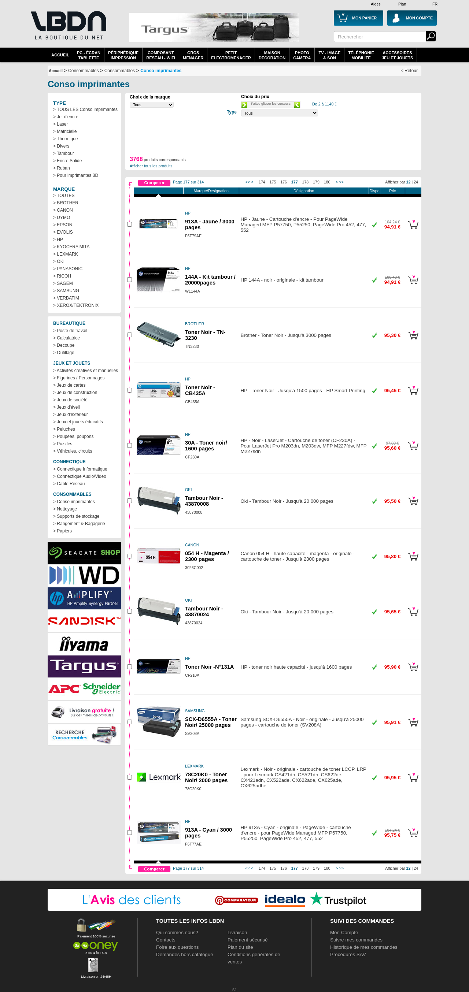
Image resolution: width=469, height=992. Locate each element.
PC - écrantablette (88, 55)
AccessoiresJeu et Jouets (397, 55)
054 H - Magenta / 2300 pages (207, 556)
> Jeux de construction (75, 392)
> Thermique (65, 138)
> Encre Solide (67, 160)
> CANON (63, 210)
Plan (402, 4)
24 (416, 182)
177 (294, 182)
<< (247, 182)
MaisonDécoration (272, 55)
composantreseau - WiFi (160, 55)
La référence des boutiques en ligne (67, 30)
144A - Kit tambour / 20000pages (210, 280)
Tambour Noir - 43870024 (204, 611)
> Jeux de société (70, 399)
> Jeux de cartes (69, 385)
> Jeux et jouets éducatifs (78, 421)
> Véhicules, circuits (72, 451)
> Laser (60, 124)
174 (262, 182)
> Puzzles (62, 443)
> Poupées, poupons (73, 436)
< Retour (409, 70)
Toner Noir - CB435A (200, 390)
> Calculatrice (66, 338)
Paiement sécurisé (248, 940)
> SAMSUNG (66, 290)
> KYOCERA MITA (71, 246)
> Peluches (64, 429)
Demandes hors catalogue (184, 954)
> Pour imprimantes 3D (75, 175)
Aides (376, 4)
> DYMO (61, 217)
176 (283, 182)
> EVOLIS (63, 232)
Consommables (119, 70)
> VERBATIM (66, 298)
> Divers (61, 146)
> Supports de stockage (76, 516)
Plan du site (240, 947)
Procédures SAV (348, 954)
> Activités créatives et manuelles (85, 370)
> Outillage (63, 352)
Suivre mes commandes (356, 940)
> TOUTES (64, 195)
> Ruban (61, 168)
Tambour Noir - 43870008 (204, 501)
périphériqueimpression (123, 55)
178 (305, 182)
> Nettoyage (65, 509)
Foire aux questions (177, 947)
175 (273, 182)
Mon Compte (344, 932)
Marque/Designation (211, 191)
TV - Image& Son (329, 55)
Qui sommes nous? (177, 932)
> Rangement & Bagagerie (79, 523)
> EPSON (62, 224)
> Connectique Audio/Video (79, 476)
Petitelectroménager (231, 55)
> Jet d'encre (65, 116)
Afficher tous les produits (151, 166)
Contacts (166, 940)
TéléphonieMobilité (361, 55)
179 (316, 182)
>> (341, 182)
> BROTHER (65, 202)
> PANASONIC (67, 268)
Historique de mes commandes (364, 947)
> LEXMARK (65, 254)
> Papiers (62, 531)
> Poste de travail (70, 330)
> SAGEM (63, 283)
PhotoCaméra (302, 55)
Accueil (60, 55)
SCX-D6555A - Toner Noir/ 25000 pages (211, 722)
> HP (58, 239)
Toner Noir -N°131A (209, 667)
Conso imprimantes (160, 70)
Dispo (374, 191)
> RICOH (62, 276)
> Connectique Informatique (80, 469)
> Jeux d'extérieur (70, 414)
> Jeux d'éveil (66, 407)
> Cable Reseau (69, 483)
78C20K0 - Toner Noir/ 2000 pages (206, 777)
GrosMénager (193, 55)
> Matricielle (65, 131)
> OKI (58, 261)
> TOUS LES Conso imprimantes (85, 109)
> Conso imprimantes (74, 501)
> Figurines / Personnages (78, 377)
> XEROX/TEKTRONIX (76, 305)
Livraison (237, 932)
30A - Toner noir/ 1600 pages (206, 446)
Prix (392, 191)
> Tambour (63, 153)
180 (327, 182)
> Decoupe (63, 345)
